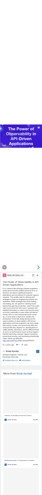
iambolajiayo (25, 360)
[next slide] (38, 267)
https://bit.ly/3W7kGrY (11, 340)
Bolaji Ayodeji (12, 351)
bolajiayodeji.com (10, 360)
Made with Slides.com (15, 275)
